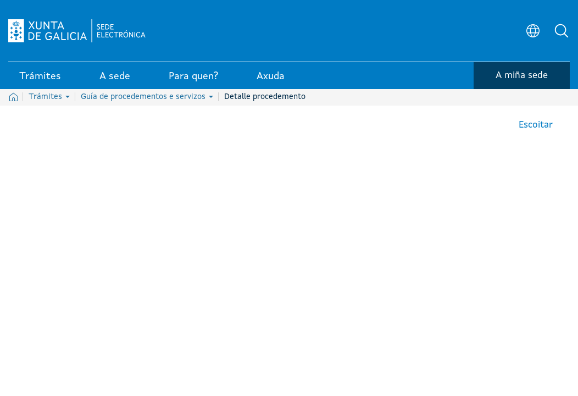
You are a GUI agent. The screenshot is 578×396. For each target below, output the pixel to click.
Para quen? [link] (193, 76)
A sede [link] (114, 76)
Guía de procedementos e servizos (147, 97)
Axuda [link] (271, 76)
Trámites (49, 97)
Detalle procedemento (264, 97)
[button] (561, 31)
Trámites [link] (40, 76)
